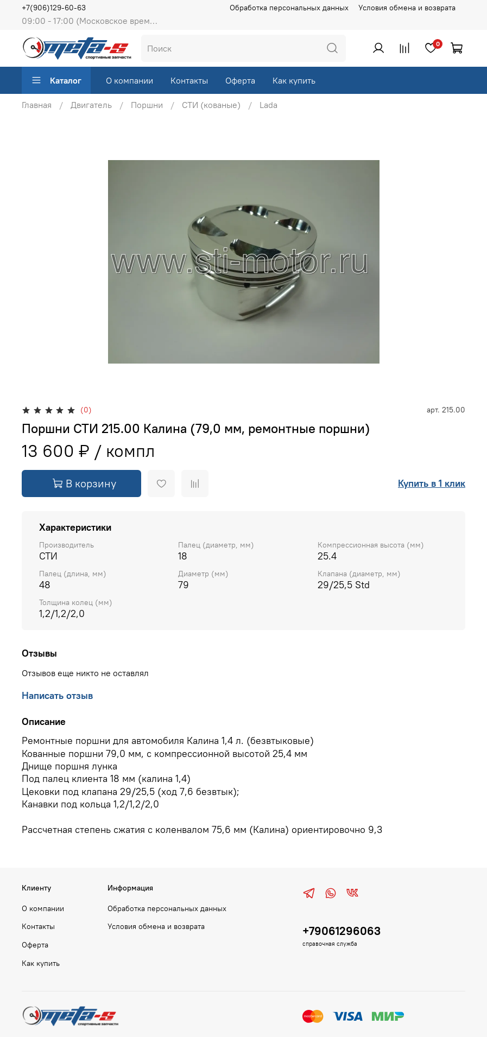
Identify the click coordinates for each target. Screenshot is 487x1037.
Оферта (240, 80)
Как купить (294, 80)
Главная (37, 104)
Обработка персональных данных (289, 7)
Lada (268, 104)
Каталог (56, 80)
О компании (129, 80)
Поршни (147, 104)
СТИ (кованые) (211, 104)
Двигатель (91, 104)
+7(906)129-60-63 (54, 7)
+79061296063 (341, 931)
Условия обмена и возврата (407, 7)
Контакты (189, 80)
